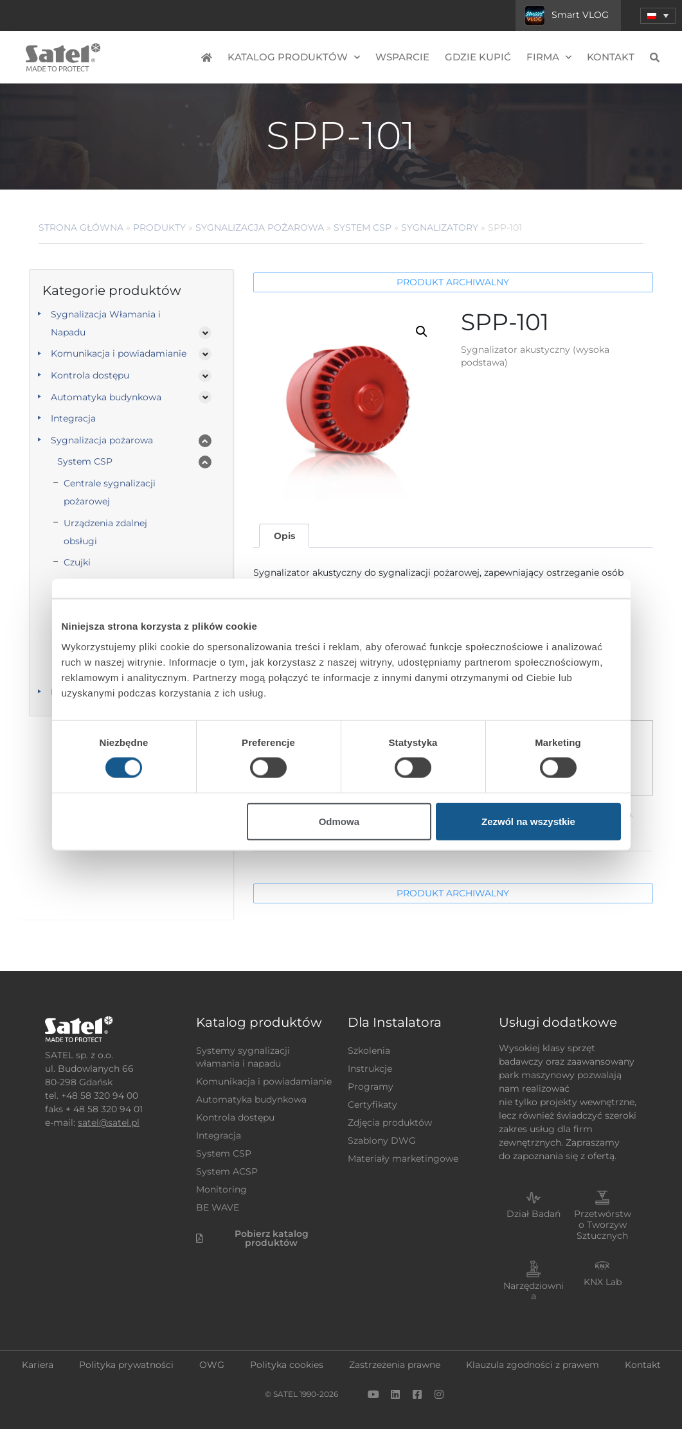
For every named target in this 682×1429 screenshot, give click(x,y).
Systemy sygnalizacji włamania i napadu (243, 1057)
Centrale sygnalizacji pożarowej (110, 492)
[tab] (284, 536)
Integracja (73, 418)
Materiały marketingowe (403, 1158)
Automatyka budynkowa (106, 397)
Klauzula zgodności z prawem (532, 1365)
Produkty (159, 227)
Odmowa (339, 820)
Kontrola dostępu (90, 375)
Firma (548, 57)
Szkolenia (369, 1050)
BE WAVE (217, 1207)
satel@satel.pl (108, 1122)
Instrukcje (370, 1068)
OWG (211, 1365)
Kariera (37, 1365)
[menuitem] (658, 16)
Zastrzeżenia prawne (394, 1365)
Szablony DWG (382, 1140)
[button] (421, 331)
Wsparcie (402, 57)
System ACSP (227, 1171)
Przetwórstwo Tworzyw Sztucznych (602, 1224)
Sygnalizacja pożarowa (259, 227)
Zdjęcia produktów (390, 1122)
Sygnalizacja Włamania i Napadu (106, 323)
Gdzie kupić (478, 57)
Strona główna (81, 227)
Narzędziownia (533, 1291)
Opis (284, 536)
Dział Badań (534, 1214)
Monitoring (221, 1189)
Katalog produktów (294, 57)
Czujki (77, 562)
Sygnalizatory (439, 227)
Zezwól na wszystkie (528, 820)
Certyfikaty (372, 1104)
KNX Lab (603, 1282)
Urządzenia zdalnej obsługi (105, 532)
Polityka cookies (286, 1365)
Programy (370, 1086)
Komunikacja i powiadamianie (118, 353)
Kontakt (610, 57)
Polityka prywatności (126, 1365)
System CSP (362, 227)
